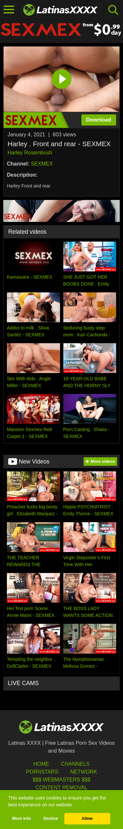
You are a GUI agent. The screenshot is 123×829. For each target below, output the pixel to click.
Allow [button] (87, 818)
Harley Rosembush (30, 152)
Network (83, 772)
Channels (75, 764)
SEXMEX (42, 164)
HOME (41, 764)
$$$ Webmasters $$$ (61, 779)
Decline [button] (50, 818)
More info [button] (21, 818)
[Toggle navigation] (9, 10)
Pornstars (42, 772)
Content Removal (61, 787)
